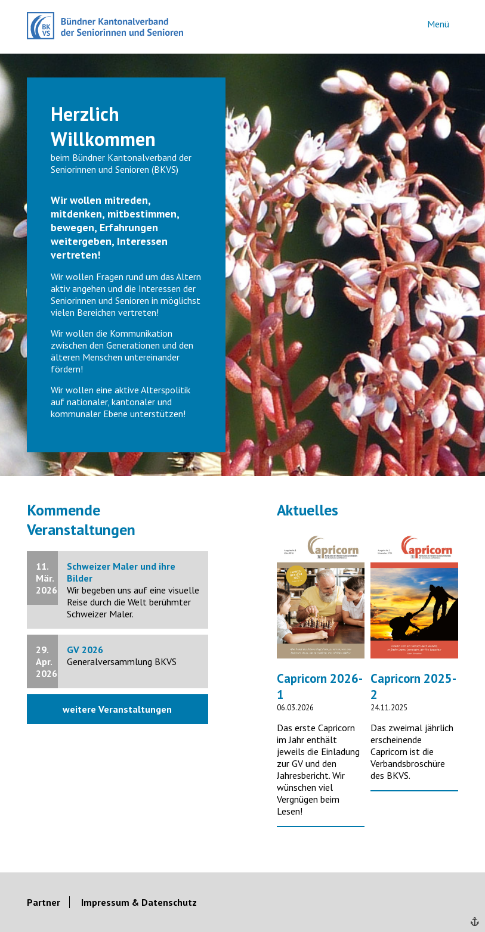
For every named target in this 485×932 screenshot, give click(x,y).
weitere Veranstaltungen (117, 709)
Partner (43, 902)
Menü (438, 24)
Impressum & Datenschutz (139, 902)
